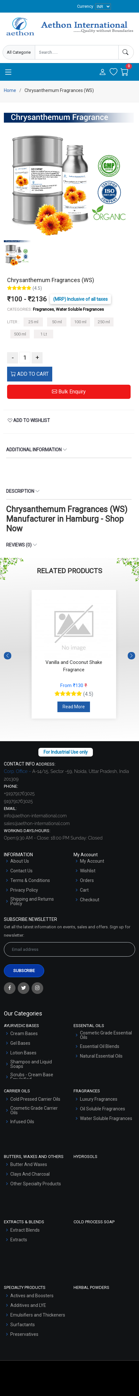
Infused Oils (22, 1121)
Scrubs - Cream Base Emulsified (31, 1076)
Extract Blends (25, 1230)
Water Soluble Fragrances (106, 1118)
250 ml (104, 321)
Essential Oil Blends (99, 1046)
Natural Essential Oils (101, 1056)
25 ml (33, 321)
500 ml (20, 334)
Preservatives (24, 1334)
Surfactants (22, 1324)
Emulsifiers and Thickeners (37, 1315)
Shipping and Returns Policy (32, 901)
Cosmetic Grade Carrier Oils (34, 1110)
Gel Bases (20, 1043)
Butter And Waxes (28, 1164)
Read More (74, 706)
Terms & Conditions (30, 880)
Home (10, 90)
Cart (84, 890)
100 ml (80, 321)
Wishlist (87, 870)
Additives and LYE (28, 1305)
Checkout (89, 899)
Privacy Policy (24, 890)
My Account (92, 861)
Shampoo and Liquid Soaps (31, 1064)
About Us (19, 861)
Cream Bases (24, 1033)
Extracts (18, 1239)
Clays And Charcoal (30, 1174)
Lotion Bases (23, 1053)
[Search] (126, 52)
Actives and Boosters (32, 1295)
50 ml (57, 321)
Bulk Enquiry (69, 392)
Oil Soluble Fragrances (102, 1109)
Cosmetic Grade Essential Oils (106, 1035)
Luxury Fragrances (98, 1099)
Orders (87, 880)
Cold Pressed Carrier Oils (35, 1099)
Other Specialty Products (35, 1183)
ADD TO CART (30, 374)
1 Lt (43, 334)
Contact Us (21, 870)
